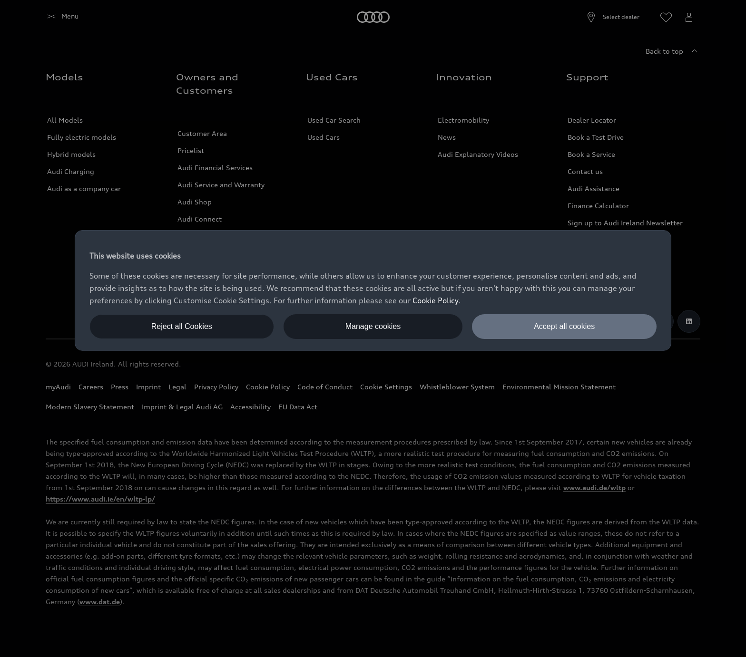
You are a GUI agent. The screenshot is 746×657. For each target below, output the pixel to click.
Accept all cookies (564, 326)
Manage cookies (373, 326)
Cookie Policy (435, 300)
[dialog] (373, 290)
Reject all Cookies (181, 326)
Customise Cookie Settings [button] (221, 300)
